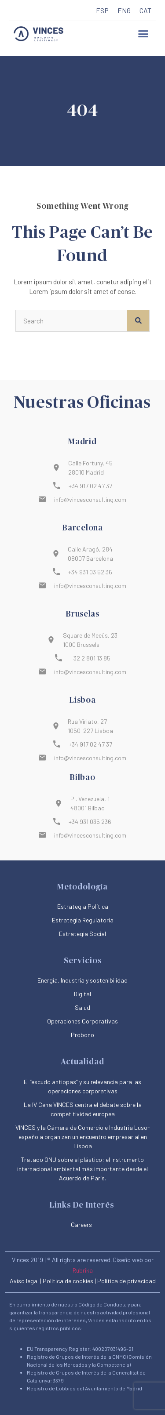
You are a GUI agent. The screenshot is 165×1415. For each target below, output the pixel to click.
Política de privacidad (126, 1280)
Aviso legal (24, 1280)
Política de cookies (68, 1280)
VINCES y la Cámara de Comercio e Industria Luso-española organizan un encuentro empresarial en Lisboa (82, 1137)
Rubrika (83, 1270)
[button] (143, 33)
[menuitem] (102, 10)
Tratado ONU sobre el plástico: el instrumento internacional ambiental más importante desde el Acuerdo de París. (82, 1169)
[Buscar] (138, 320)
